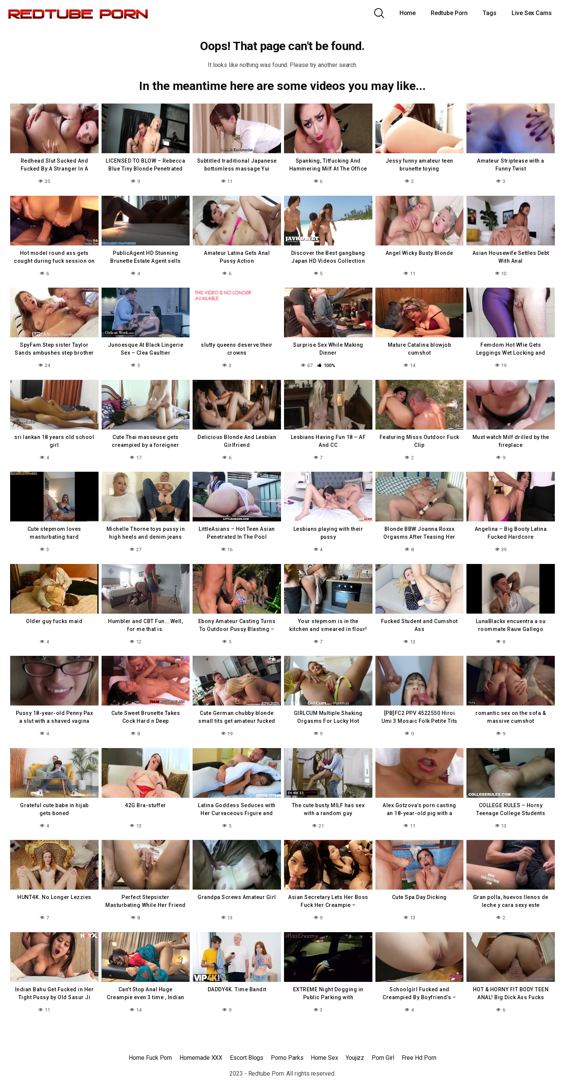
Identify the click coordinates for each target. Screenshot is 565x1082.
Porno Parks (287, 1057)
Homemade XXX (200, 1057)
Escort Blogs (246, 1057)
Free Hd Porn (419, 1057)
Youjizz (355, 1057)
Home (407, 13)
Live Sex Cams (532, 13)
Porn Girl (383, 1057)
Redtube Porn (449, 13)
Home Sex (324, 1057)
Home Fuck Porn (150, 1057)
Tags (490, 13)
